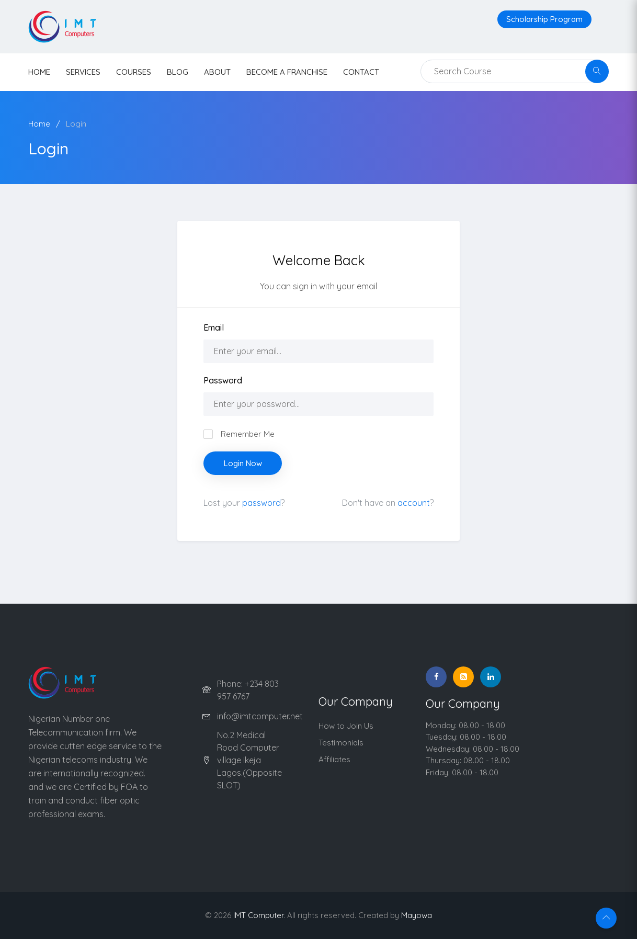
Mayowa (416, 915)
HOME (39, 72)
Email (213, 327)
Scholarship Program (544, 19)
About (217, 72)
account (413, 502)
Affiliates (334, 759)
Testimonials (340, 743)
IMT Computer (258, 915)
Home (39, 124)
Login (76, 124)
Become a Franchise (286, 72)
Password (222, 380)
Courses (133, 72)
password (261, 502)
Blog (177, 72)
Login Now (243, 463)
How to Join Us (345, 726)
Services (83, 72)
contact (361, 72)
